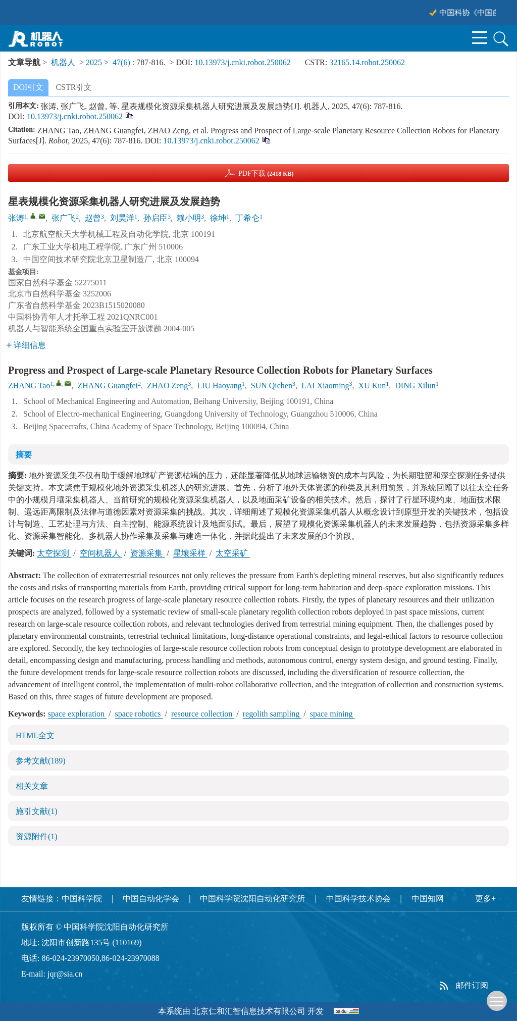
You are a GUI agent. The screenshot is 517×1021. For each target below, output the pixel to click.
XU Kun (372, 385)
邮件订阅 (472, 985)
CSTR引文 (74, 87)
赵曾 (93, 218)
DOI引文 (28, 87)
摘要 (24, 454)
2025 (94, 62)
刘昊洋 (122, 218)
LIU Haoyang (219, 385)
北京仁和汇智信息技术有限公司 (248, 1011)
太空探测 (54, 553)
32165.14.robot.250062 (367, 62)
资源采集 (147, 553)
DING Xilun (415, 385)
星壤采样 (190, 553)
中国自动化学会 (151, 898)
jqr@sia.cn (64, 973)
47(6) (122, 62)
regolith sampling (272, 713)
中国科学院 (82, 898)
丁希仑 (247, 218)
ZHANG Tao (29, 385)
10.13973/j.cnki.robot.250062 (242, 62)
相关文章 (32, 786)
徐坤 (218, 218)
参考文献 (41, 760)
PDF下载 (266, 173)
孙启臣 (155, 218)
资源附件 (37, 836)
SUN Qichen (271, 385)
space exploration (77, 713)
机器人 (63, 62)
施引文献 (37, 811)
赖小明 (189, 218)
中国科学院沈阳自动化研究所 (252, 898)
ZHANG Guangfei (107, 385)
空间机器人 (101, 553)
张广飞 (63, 218)
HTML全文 (35, 735)
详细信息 (26, 345)
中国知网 (427, 898)
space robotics (139, 713)
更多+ (485, 898)
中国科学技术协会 (358, 898)
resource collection (202, 713)
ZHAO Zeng (167, 385)
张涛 (16, 218)
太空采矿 (233, 553)
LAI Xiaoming (325, 385)
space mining (332, 713)
